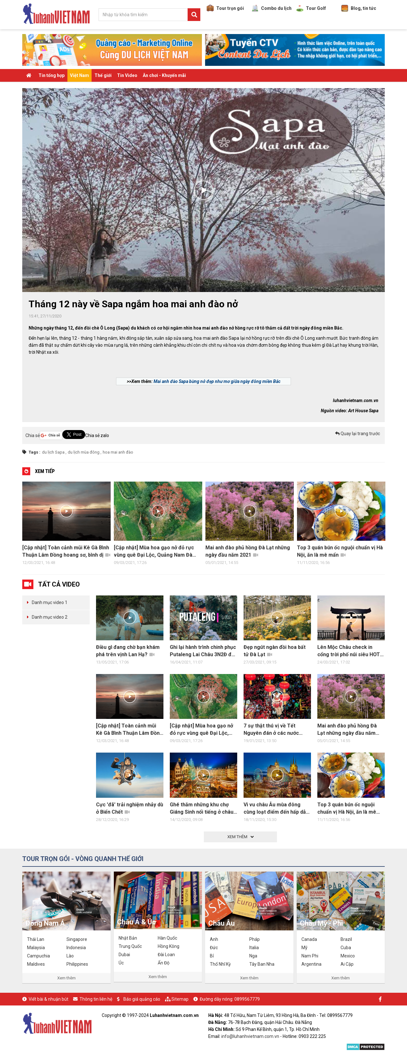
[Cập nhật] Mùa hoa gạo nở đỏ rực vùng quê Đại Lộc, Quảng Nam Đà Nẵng (154, 552)
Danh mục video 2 (49, 617)
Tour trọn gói (225, 8)
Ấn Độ (163, 962)
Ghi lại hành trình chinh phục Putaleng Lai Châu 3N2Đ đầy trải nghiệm (203, 651)
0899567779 (247, 999)
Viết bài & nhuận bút (48, 999)
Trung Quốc (130, 946)
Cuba (346, 947)
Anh (214, 939)
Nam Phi (309, 955)
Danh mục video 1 (49, 602)
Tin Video (127, 75)
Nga (253, 955)
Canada (309, 939)
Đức (214, 947)
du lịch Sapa (53, 452)
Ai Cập (347, 964)
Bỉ (212, 955)
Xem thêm (66, 978)
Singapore (76, 939)
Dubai (124, 954)
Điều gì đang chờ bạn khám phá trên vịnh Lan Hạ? (128, 650)
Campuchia (38, 955)
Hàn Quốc (167, 938)
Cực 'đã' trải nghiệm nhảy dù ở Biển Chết (129, 808)
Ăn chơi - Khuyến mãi (164, 75)
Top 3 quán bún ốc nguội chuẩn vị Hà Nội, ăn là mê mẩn (340, 551)
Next (391, 525)
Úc (121, 962)
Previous (16, 525)
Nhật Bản (128, 938)
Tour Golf (311, 8)
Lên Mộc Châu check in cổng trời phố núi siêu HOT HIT (348, 651)
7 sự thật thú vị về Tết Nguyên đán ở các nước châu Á (271, 730)
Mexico (348, 955)
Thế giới (103, 75)
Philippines (77, 964)
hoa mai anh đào (118, 452)
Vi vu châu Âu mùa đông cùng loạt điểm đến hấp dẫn (276, 809)
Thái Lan (35, 939)
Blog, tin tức (358, 8)
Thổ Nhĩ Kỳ (220, 964)
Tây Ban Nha (261, 964)
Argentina (311, 964)
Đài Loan (166, 954)
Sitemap (180, 999)
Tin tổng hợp (51, 75)
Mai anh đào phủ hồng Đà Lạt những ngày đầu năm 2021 (247, 551)
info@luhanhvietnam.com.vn (250, 1036)
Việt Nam (79, 75)
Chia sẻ (32, 435)
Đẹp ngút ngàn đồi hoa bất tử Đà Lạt (275, 650)
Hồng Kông (168, 946)
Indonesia (76, 947)
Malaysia (36, 947)
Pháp (254, 939)
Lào (70, 955)
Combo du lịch (272, 8)
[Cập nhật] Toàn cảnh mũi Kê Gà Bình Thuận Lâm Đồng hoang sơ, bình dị (66, 551)
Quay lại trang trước (357, 433)
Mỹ (304, 947)
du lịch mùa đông (84, 452)
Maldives (36, 964)
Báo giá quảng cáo (141, 999)
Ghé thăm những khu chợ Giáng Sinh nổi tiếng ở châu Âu (201, 809)
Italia (254, 947)
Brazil (346, 939)
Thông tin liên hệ (95, 999)
